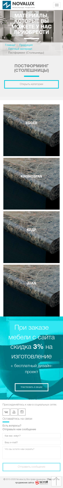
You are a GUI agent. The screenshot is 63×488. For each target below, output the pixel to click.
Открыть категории (31, 84)
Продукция (26, 45)
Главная (10, 45)
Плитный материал (20, 48)
